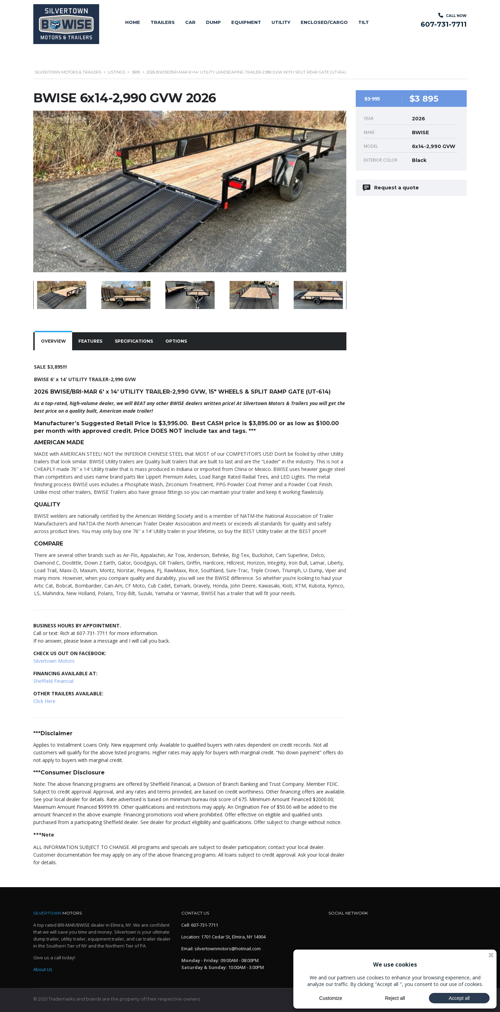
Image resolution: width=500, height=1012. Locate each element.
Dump (213, 22)
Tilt (363, 22)
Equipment (246, 22)
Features (90, 341)
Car (190, 22)
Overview (53, 341)
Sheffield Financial (53, 681)
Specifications (134, 341)
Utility (280, 22)
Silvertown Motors (54, 661)
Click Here (44, 701)
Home (132, 22)
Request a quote (391, 188)
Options (176, 341)
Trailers (162, 22)
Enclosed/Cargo (324, 22)
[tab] (53, 341)
